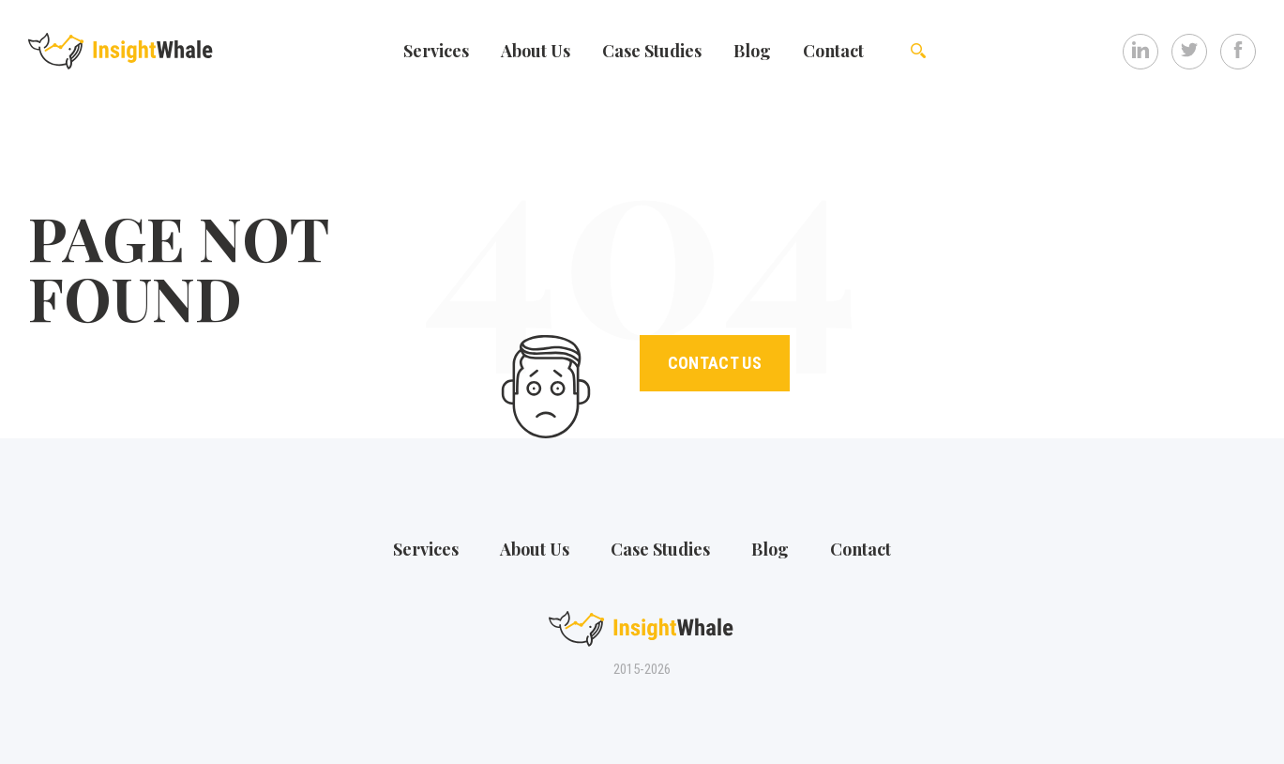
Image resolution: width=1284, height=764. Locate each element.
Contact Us (715, 363)
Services (436, 50)
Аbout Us (535, 50)
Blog (752, 50)
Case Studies (652, 50)
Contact (833, 50)
